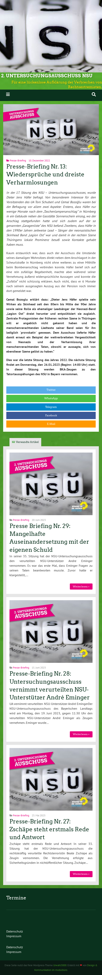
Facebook (51, 415)
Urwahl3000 (59, 965)
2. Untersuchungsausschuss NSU (47, 76)
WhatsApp (51, 398)
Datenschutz (14, 931)
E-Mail (51, 423)
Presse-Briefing (18, 160)
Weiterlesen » (81, 586)
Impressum (13, 936)
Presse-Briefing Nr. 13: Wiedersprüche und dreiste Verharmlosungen (45, 174)
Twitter (51, 389)
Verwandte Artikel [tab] (27, 442)
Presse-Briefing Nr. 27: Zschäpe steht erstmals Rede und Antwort (49, 829)
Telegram (51, 407)
